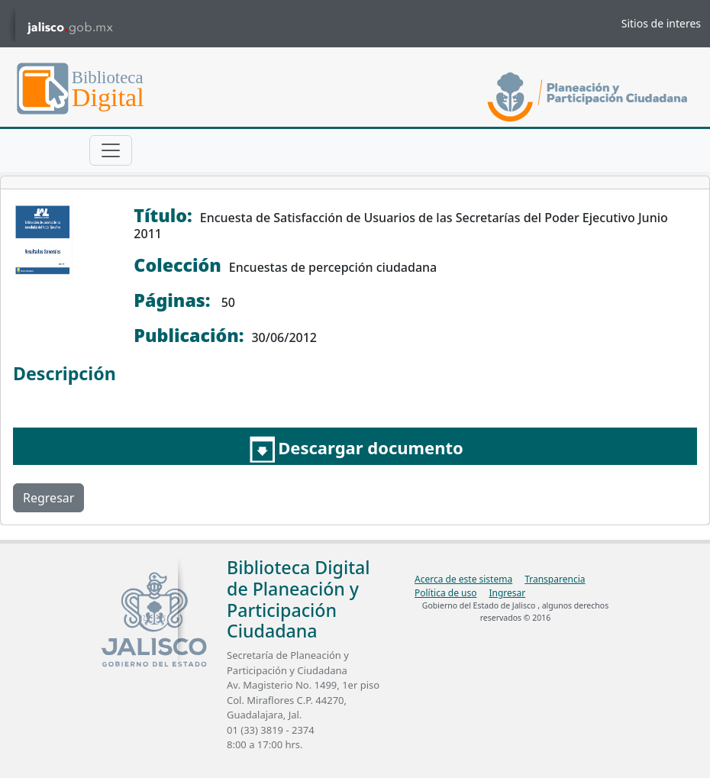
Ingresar (507, 592)
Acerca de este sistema (463, 579)
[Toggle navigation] (110, 150)
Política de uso (445, 592)
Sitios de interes (661, 23)
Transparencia (554, 579)
